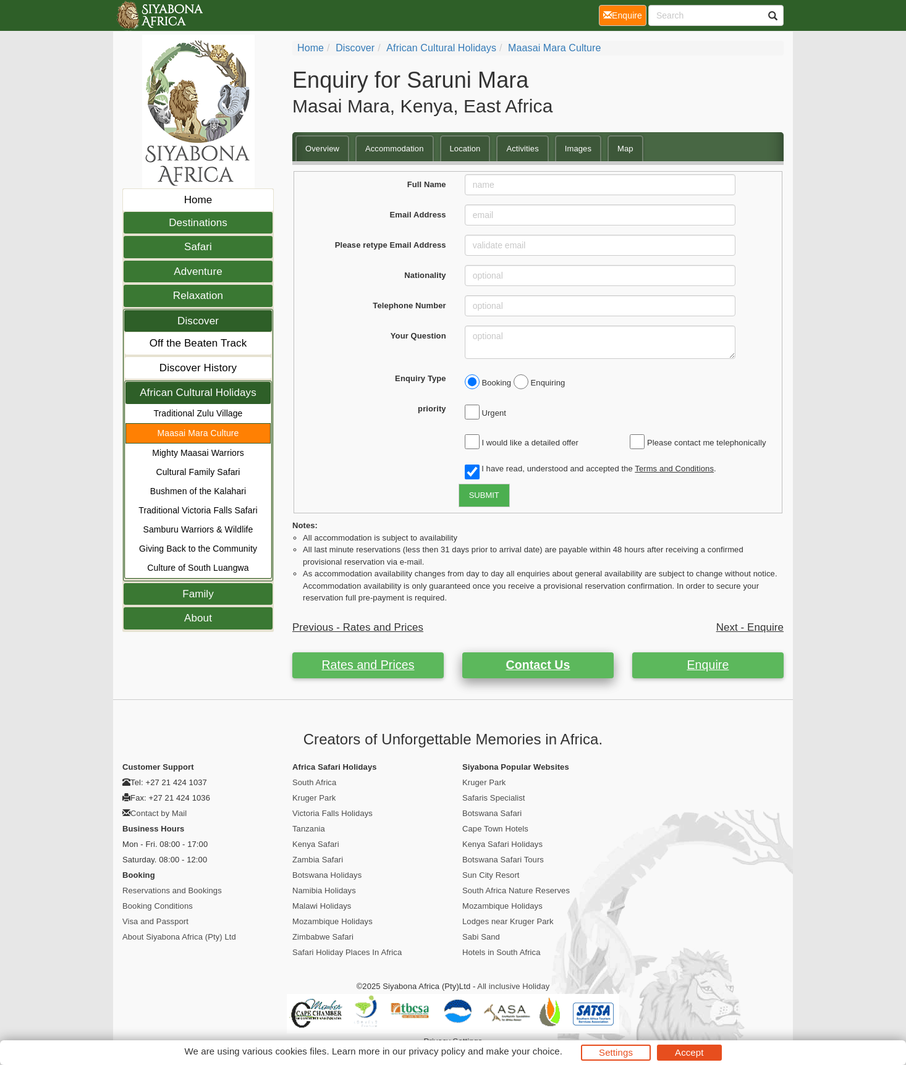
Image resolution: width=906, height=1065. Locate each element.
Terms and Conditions (674, 468)
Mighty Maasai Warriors (198, 453)
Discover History (198, 368)
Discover (198, 321)
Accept (689, 1052)
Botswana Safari (492, 813)
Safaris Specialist (493, 797)
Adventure (198, 271)
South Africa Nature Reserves (516, 890)
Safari (198, 247)
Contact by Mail (158, 813)
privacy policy (437, 1051)
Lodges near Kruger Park (508, 921)
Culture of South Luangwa (197, 568)
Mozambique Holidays (332, 921)
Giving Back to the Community (198, 549)
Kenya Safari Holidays (502, 844)
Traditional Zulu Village (197, 413)
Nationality (425, 275)
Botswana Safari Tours (503, 859)
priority (432, 408)
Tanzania (308, 828)
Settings (616, 1052)
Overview (322, 148)
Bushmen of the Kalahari (198, 491)
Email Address (418, 214)
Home (198, 200)
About (198, 618)
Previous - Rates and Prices (357, 627)
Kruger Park (314, 797)
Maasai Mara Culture (198, 433)
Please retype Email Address (390, 245)
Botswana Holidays (327, 875)
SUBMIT (484, 495)
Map (625, 148)
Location (465, 148)
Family (198, 594)
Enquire (708, 664)
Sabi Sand (481, 936)
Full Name (426, 184)
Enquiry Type (420, 378)
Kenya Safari (315, 844)
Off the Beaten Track (198, 343)
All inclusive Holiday (513, 986)
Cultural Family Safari (198, 472)
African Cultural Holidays (198, 392)
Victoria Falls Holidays (332, 813)
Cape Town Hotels (495, 828)
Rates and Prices (367, 664)
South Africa (314, 782)
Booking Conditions (157, 906)
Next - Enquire (750, 627)
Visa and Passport (155, 921)
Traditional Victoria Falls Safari (197, 510)
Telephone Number (409, 305)
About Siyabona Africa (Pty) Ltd (179, 936)
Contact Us (538, 664)
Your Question (418, 335)
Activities (522, 148)
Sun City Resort (491, 875)
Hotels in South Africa (501, 952)
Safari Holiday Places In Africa (347, 952)
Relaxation (198, 295)
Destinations (198, 223)
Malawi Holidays (321, 906)
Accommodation (394, 148)
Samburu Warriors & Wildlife (198, 529)
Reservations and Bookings (172, 890)
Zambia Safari (317, 859)
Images (578, 148)
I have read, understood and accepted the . (590, 469)
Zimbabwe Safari (323, 936)
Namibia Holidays (324, 890)
